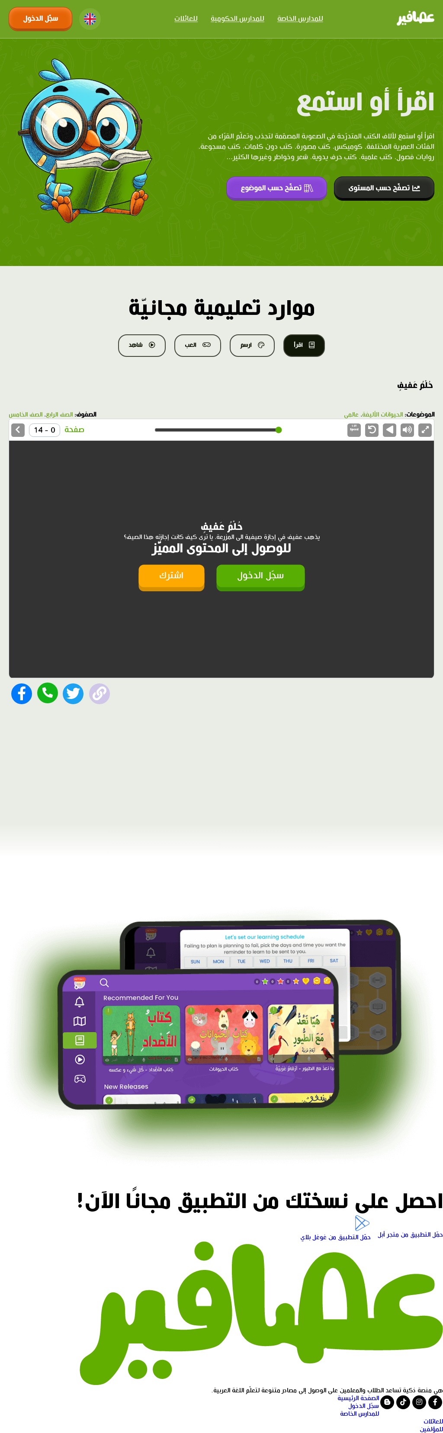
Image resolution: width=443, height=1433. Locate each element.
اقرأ (304, 345)
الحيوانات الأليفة (382, 414)
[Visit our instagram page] (419, 1402)
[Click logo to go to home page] (415, 19)
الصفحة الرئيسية (358, 1398)
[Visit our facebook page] (435, 1402)
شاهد (141, 345)
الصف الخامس (25, 414)
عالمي (351, 414)
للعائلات (186, 19)
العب (198, 345)
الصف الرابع (59, 414)
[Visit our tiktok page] (403, 1402)
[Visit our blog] (387, 1402)
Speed (354, 428)
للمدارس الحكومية (237, 19)
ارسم (252, 345)
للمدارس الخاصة (300, 19)
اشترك (171, 575)
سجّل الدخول (40, 19)
